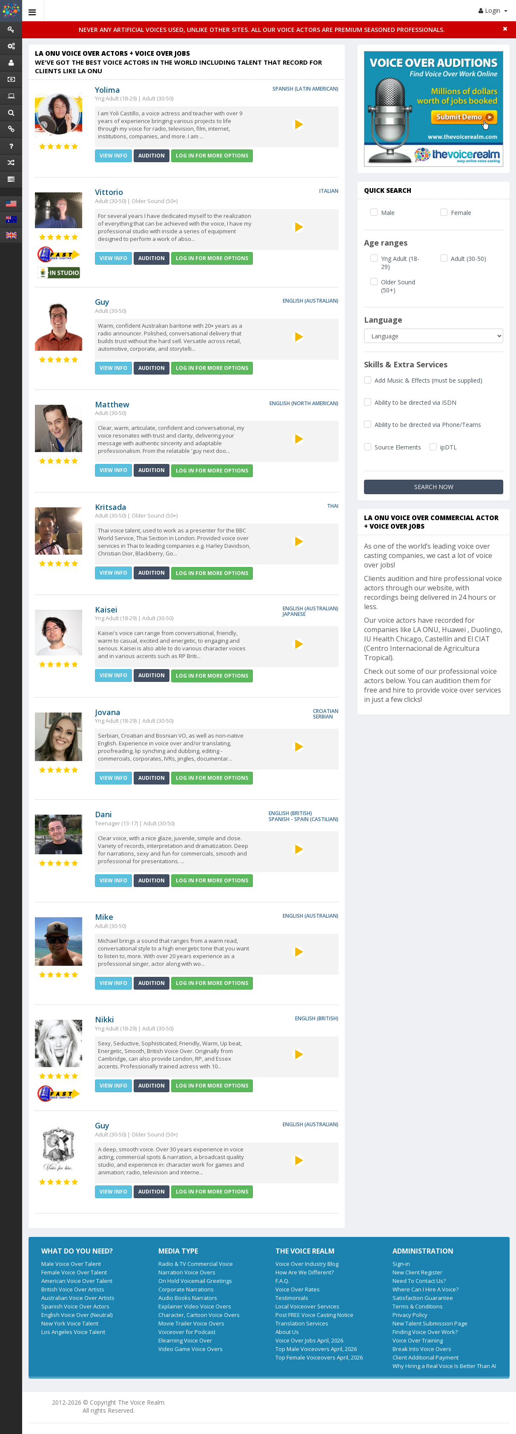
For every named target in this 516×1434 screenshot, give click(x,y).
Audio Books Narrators (187, 1298)
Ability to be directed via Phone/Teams (428, 425)
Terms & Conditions (418, 1306)
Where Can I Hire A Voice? (426, 1289)
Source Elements (398, 447)
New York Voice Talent (69, 1323)
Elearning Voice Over (185, 1340)
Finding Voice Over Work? (425, 1332)
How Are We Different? (304, 1272)
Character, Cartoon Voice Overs (199, 1315)
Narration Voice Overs (186, 1272)
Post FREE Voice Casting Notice (314, 1315)
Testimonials (291, 1298)
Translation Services (301, 1323)
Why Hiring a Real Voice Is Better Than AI (444, 1366)
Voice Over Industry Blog (306, 1264)
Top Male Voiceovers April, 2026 (316, 1349)
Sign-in (401, 1264)
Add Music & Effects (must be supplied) (428, 380)
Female (461, 213)
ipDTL (448, 447)
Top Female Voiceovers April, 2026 (319, 1357)
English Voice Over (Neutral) (76, 1315)
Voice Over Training (418, 1340)
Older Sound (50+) (398, 286)
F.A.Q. (282, 1281)
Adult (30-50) (468, 259)
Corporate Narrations (186, 1289)
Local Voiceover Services (307, 1306)
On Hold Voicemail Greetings (195, 1281)
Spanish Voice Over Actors (75, 1306)
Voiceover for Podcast (186, 1332)
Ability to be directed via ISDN (415, 402)
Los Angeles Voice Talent (73, 1332)
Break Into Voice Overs (422, 1349)
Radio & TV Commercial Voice (195, 1264)
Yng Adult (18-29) (400, 263)
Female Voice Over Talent (74, 1272)
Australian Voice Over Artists (78, 1298)
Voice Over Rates (297, 1289)
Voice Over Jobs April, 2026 (309, 1340)
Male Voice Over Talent (71, 1264)
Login (493, 10)
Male (388, 213)
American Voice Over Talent (76, 1281)
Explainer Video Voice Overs (194, 1306)
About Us (287, 1332)
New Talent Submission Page (430, 1323)
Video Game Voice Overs (190, 1349)
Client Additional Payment (426, 1357)
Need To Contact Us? (419, 1281)
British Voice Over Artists (72, 1289)
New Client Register (417, 1272)
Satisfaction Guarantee (423, 1298)
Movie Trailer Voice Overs (191, 1323)
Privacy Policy (410, 1315)
